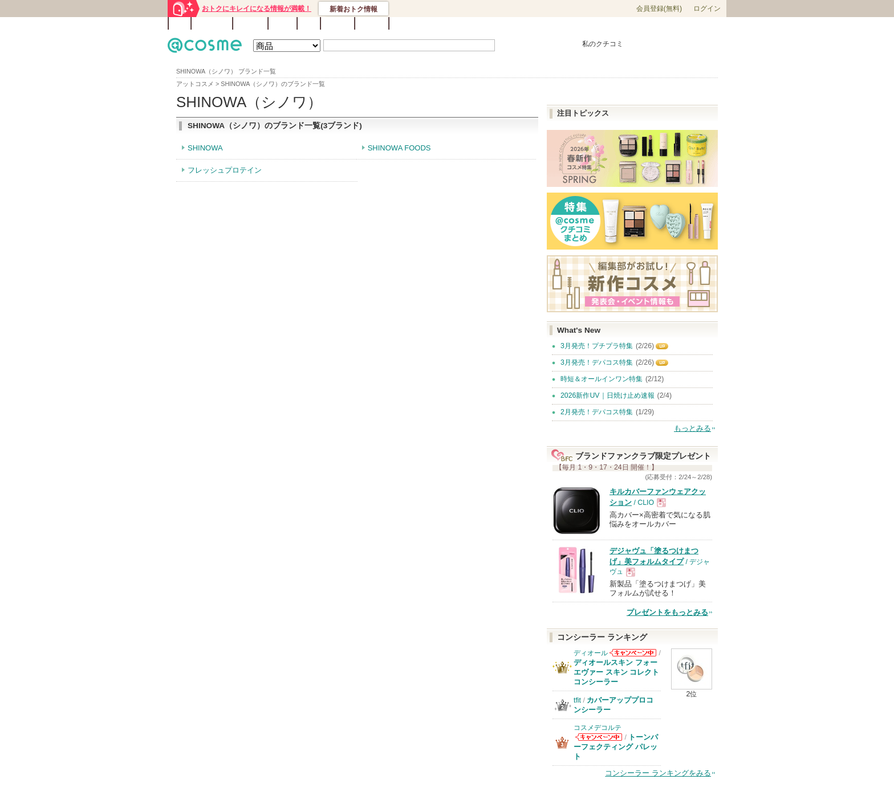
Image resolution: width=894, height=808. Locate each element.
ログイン (707, 9)
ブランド (250, 23)
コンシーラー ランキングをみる (658, 773)
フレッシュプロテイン (225, 170)
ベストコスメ (523, 24)
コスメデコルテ (597, 728)
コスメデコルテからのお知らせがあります (599, 737)
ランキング (211, 23)
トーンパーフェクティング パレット (616, 747)
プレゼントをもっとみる (667, 612)
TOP (179, 23)
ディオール (591, 653)
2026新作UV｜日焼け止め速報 (607, 395)
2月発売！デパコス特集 (596, 412)
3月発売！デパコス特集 (596, 362)
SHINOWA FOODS (399, 148)
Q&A (308, 23)
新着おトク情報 (353, 9)
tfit (577, 700)
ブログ (282, 23)
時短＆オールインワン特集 (601, 379)
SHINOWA (205, 148)
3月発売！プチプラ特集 (596, 346)
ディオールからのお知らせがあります (633, 652)
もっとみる (692, 428)
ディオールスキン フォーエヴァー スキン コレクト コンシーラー (616, 672)
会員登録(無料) (659, 9)
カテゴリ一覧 (479, 24)
